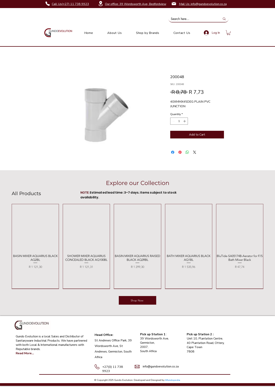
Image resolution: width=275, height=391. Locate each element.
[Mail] (173, 3)
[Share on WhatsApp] (187, 152)
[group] (137, 246)
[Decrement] (173, 121)
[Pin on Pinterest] (180, 152)
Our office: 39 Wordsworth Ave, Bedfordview (135, 4)
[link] (228, 32)
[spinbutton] (179, 121)
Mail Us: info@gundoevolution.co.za (203, 4)
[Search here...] (193, 19)
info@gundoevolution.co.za (161, 366)
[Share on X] (194, 152)
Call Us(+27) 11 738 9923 (70, 4)
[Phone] (47, 3)
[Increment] (185, 121)
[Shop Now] (137, 300)
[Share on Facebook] (172, 152)
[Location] (100, 4)
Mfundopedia (172, 380)
